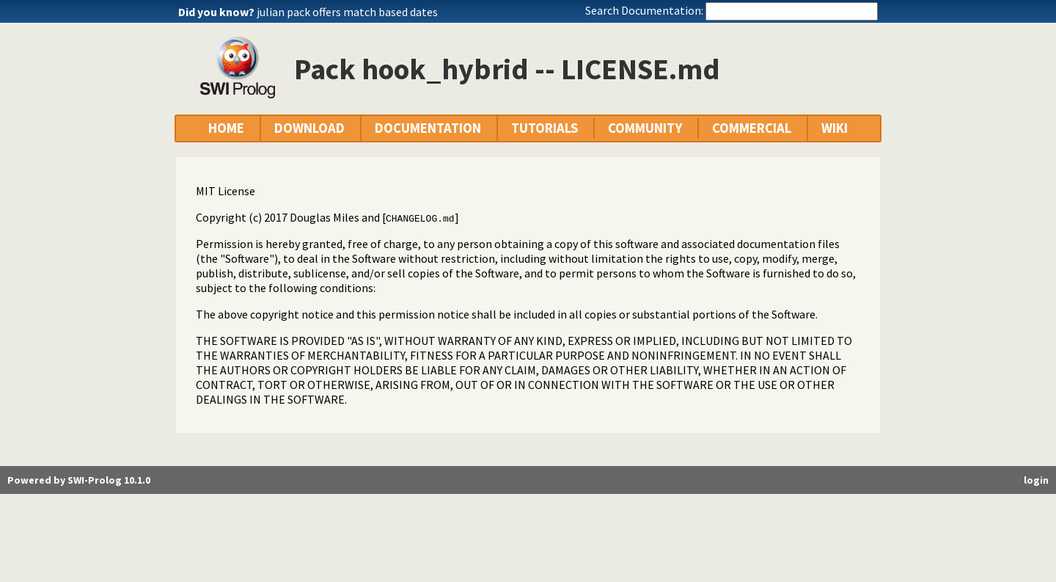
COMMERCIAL (751, 128)
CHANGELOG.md (420, 218)
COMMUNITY (645, 128)
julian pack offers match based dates (347, 11)
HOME (226, 128)
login (1036, 480)
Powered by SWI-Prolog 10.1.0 (78, 480)
